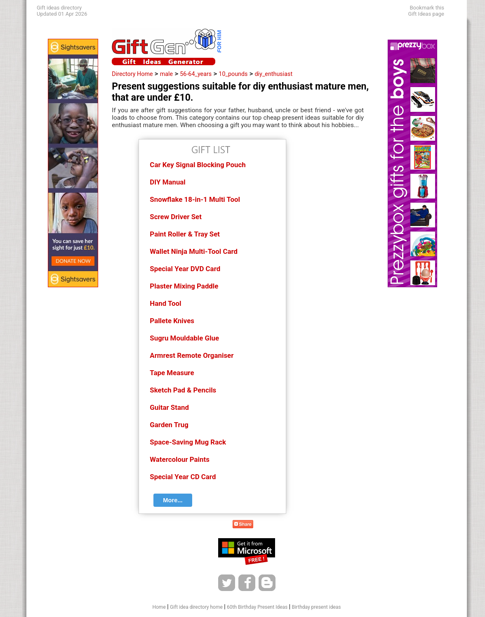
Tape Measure (172, 373)
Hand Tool (165, 303)
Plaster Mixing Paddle (184, 286)
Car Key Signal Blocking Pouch (197, 165)
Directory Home (132, 74)
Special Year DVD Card (185, 269)
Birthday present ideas (316, 607)
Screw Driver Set (176, 217)
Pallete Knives (172, 321)
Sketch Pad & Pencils (183, 390)
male (166, 74)
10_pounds (233, 74)
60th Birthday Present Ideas (257, 607)
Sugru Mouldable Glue (184, 338)
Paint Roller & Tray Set (185, 234)
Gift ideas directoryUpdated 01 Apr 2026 (62, 11)
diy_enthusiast (274, 74)
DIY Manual (167, 182)
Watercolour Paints (180, 459)
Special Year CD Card (183, 477)
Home (158, 607)
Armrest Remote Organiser (191, 355)
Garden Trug (169, 425)
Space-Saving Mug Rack (188, 442)
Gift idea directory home (196, 607)
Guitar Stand (169, 407)
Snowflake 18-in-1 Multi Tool (195, 199)
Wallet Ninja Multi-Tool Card (194, 251)
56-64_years (196, 74)
